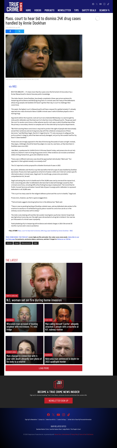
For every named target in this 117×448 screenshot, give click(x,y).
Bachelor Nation (40, 429)
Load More (44, 368)
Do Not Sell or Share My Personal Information (79, 419)
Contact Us (42, 419)
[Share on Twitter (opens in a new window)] (19, 31)
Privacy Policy (74, 434)
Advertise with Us (50, 419)
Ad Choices (90, 434)
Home (28, 10)
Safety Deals (89, 10)
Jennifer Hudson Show (56, 429)
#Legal (16, 243)
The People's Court (76, 429)
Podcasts (49, 10)
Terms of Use (82, 434)
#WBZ (35, 243)
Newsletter (64, 10)
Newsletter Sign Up (58, 400)
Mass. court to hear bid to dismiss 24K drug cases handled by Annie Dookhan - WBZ (45, 231)
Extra (47, 429)
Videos (37, 10)
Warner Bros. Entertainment (62, 434)
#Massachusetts (26, 243)
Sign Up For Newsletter (31, 419)
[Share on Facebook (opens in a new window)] (10, 31)
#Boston (9, 243)
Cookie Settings (61, 419)
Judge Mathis (66, 429)
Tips (76, 10)
